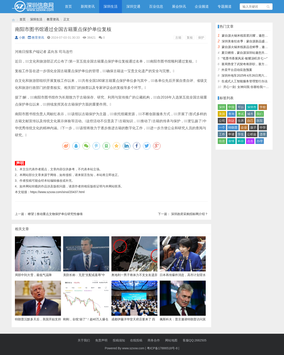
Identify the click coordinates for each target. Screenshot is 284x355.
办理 (260, 141)
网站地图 (171, 340)
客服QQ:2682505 (194, 340)
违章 (263, 134)
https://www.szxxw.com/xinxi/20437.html (57, 192)
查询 (231, 114)
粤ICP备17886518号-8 (162, 348)
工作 (222, 134)
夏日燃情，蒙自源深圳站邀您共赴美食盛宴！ (252, 52)
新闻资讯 (88, 6)
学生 (241, 134)
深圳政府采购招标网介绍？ (189, 214)
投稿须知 (119, 340)
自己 (250, 120)
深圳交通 (133, 6)
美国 (222, 114)
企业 (244, 127)
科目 (241, 141)
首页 (68, 6)
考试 (241, 114)
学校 (263, 107)
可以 (241, 107)
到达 (231, 120)
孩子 (253, 127)
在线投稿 (136, 340)
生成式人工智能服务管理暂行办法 (244, 81)
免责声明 (101, 340)
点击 (250, 141)
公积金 (251, 134)
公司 (222, 120)
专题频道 (225, 6)
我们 (260, 114)
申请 (231, 134)
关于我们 (84, 340)
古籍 (178, 37)
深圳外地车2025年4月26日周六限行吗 (247, 75)
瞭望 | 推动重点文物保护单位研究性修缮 (55, 214)
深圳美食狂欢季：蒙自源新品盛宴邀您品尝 (251, 41)
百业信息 (156, 6)
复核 (190, 37)
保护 (201, 37)
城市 (250, 114)
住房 (241, 120)
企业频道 (202, 6)
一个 (222, 127)
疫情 (231, 141)
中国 (231, 107)
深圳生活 (111, 6)
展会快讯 (179, 6)
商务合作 (154, 340)
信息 (222, 141)
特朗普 (233, 127)
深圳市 (251, 107)
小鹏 (20, 37)
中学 (263, 127)
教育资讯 (53, 19)
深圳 (222, 107)
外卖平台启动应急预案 (236, 70)
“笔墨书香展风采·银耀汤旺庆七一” (244, 58)
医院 (260, 120)
